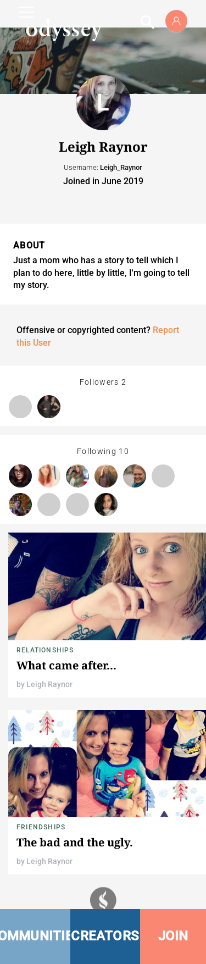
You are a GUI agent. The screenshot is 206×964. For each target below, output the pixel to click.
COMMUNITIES (35, 936)
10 (124, 451)
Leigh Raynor (49, 684)
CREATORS (105, 936)
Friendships (40, 827)
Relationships (45, 650)
